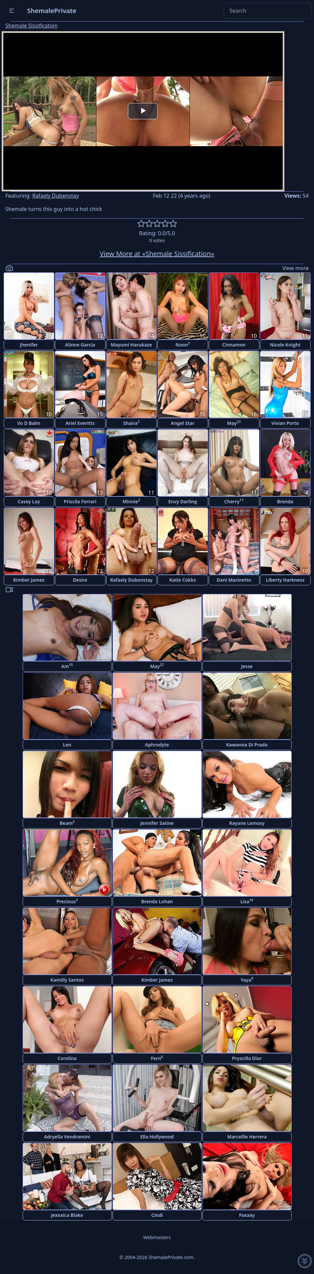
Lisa (246, 901)
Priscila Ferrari (80, 501)
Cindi (157, 1215)
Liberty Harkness (285, 580)
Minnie (131, 501)
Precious (67, 901)
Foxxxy (247, 1215)
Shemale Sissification (31, 25)
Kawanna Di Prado (247, 744)
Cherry (234, 501)
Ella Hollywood (156, 1136)
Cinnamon (234, 345)
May (234, 422)
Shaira (131, 422)
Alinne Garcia (80, 345)
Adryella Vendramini (67, 1136)
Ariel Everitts (80, 423)
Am (67, 665)
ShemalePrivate (51, 10)
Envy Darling (182, 501)
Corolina (67, 1058)
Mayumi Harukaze (131, 345)
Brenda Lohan (157, 901)
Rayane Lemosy (246, 823)
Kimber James (28, 580)
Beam (67, 822)
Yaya (247, 979)
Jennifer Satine (156, 823)
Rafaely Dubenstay (55, 195)
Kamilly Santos (67, 980)
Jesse (247, 666)
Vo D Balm (29, 423)
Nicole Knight (285, 345)
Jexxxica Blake (67, 1215)
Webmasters (156, 1237)
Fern (157, 1057)
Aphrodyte (157, 744)
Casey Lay (29, 501)
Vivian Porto (285, 423)
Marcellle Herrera (247, 1136)
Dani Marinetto (234, 580)
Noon (182, 344)
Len (67, 744)
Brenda (285, 501)
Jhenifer (29, 345)
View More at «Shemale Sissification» (157, 253)
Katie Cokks (182, 580)
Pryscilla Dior (247, 1058)
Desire (80, 580)
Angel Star (182, 423)
